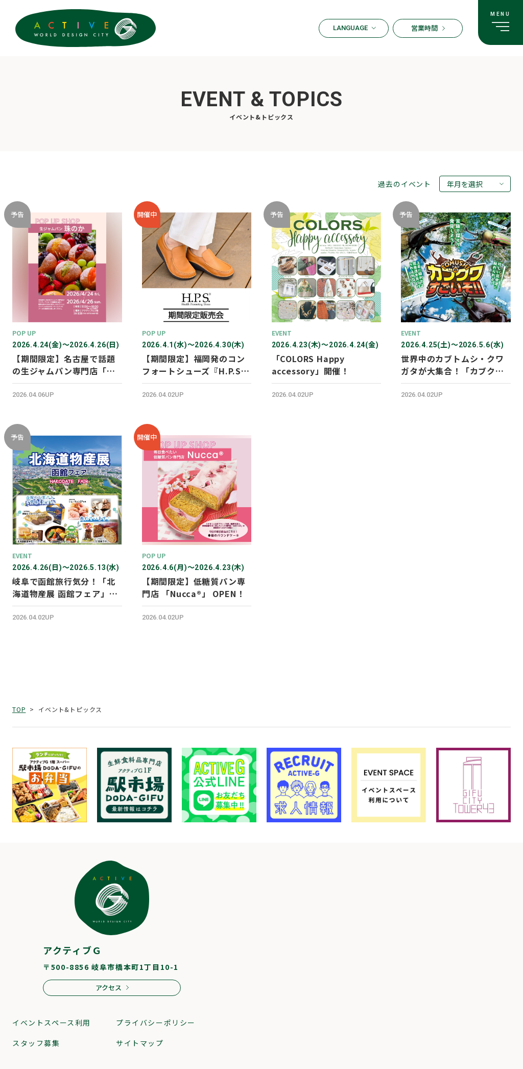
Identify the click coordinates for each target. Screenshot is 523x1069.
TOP (19, 709)
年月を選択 (465, 184)
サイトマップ (140, 1043)
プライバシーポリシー (156, 1022)
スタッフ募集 (36, 1043)
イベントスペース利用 (51, 1022)
